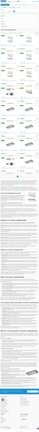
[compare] (17, 35)
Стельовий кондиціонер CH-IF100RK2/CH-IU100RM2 (8, 63)
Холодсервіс (2, 7)
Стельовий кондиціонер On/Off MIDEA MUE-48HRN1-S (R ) (28, 115)
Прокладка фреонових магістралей (25, 402)
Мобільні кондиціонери (4, 402)
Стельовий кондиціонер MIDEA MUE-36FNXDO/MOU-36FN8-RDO (10, 151)
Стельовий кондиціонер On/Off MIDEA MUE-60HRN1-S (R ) (9, 115)
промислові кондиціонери (15, 190)
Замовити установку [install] (10, 68)
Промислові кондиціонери (9, 7)
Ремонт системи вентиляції (23, 403)
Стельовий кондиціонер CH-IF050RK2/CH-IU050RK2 (8, 45)
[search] (30, 1)
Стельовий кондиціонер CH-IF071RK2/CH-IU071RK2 (27, 45)
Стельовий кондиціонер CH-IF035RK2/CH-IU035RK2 (27, 80)
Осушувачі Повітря (3, 406)
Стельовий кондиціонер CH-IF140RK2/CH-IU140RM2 (27, 63)
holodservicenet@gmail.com (23, 415)
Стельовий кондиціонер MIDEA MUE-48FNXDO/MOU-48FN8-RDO (29, 133)
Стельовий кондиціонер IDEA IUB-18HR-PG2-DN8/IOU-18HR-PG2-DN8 (29, 98)
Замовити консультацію (33, 391)
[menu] (3, 5)
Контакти (27, 4)
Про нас (13, 5)
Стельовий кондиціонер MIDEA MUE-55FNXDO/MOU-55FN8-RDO (29, 151)
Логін (31, 4)
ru (36, 4)
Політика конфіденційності (4, 426)
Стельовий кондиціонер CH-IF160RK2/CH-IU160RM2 (8, 80)
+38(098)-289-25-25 (10, 1)
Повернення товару (19, 5)
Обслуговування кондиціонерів (24, 401)
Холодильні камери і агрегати (5, 410)
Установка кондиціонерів (23, 398)
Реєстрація (34, 4)
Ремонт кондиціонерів (23, 399)
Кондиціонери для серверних (5, 411)
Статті (11, 4)
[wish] (18, 35)
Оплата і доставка (16, 5)
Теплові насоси (3, 407)
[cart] (37, 1)
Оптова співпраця (23, 5)
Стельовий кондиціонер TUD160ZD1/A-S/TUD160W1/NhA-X (9, 98)
